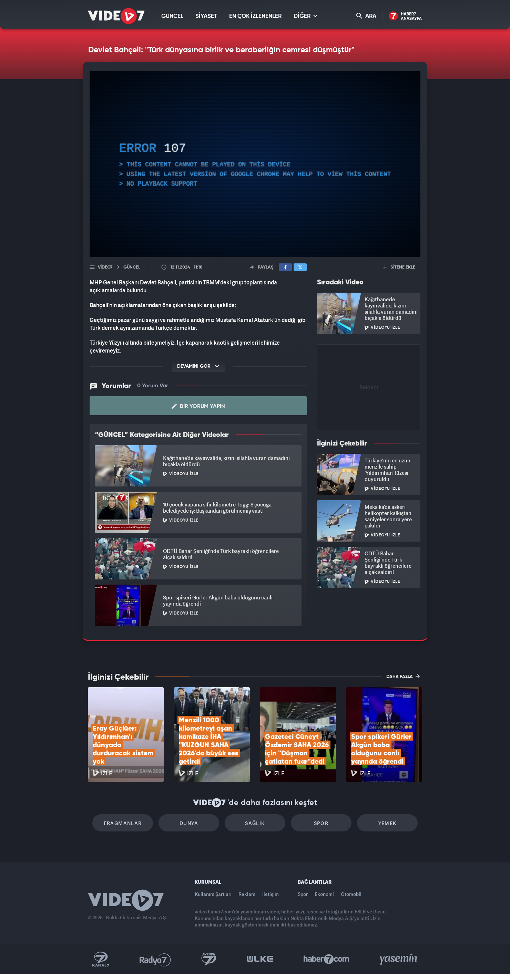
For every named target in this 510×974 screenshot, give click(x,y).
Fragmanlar (123, 823)
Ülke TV (260, 959)
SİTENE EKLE (399, 267)
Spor (321, 823)
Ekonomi (324, 894)
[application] (255, 164)
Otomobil (351, 894)
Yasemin (399, 959)
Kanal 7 (100, 959)
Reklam (246, 894)
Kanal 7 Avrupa (208, 959)
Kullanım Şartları (213, 894)
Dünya (189, 823)
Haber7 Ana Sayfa (405, 16)
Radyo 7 (155, 959)
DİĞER (305, 16)
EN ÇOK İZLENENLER (255, 16)
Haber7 (326, 959)
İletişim (270, 894)
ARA (366, 16)
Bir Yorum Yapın (198, 406)
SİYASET (206, 16)
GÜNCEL (172, 16)
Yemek (387, 823)
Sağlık (255, 823)
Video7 (105, 267)
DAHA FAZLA (403, 676)
